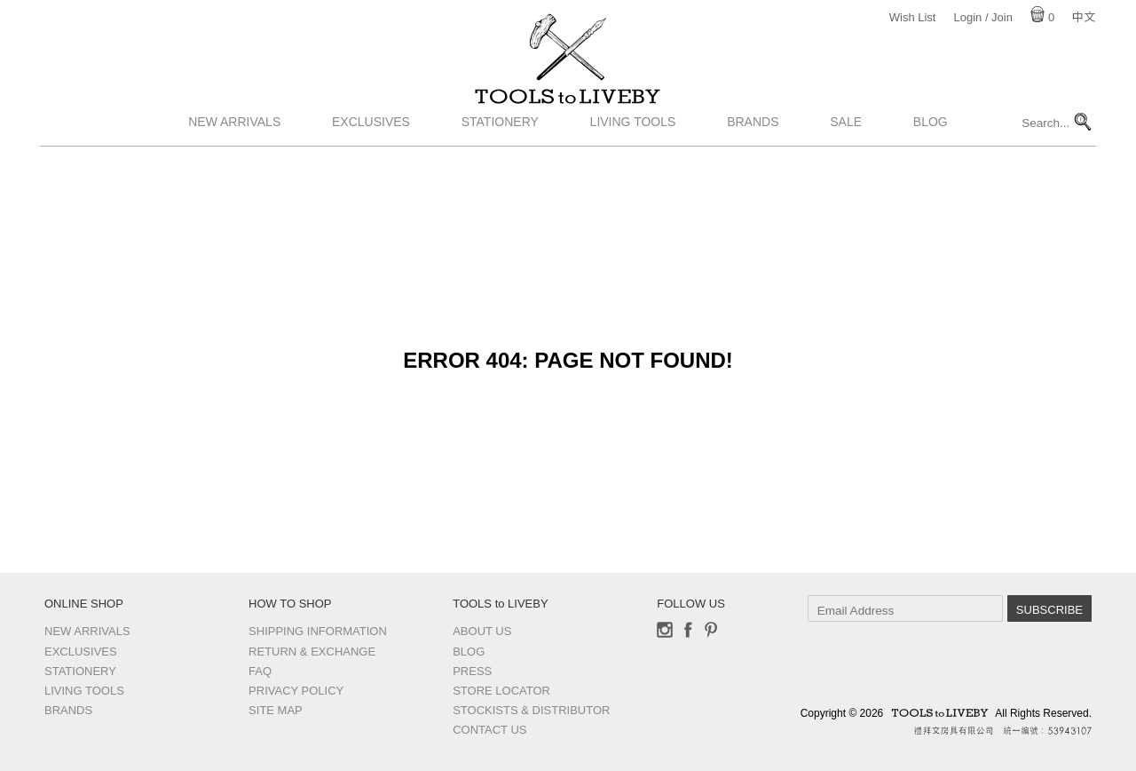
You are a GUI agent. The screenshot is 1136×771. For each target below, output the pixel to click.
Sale (846, 154)
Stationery (500, 154)
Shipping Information (317, 631)
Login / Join (983, 17)
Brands (752, 154)
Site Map (275, 710)
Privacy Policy (295, 690)
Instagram (665, 630)
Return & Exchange (311, 651)
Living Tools (633, 154)
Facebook (688, 630)
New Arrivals (234, 154)
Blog (930, 154)
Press (472, 671)
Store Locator (501, 690)
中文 (1083, 17)
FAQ (260, 671)
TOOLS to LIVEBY (568, 113)
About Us (482, 631)
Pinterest (711, 630)
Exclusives (371, 154)
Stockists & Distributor (531, 710)
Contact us (489, 729)
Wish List (912, 17)
